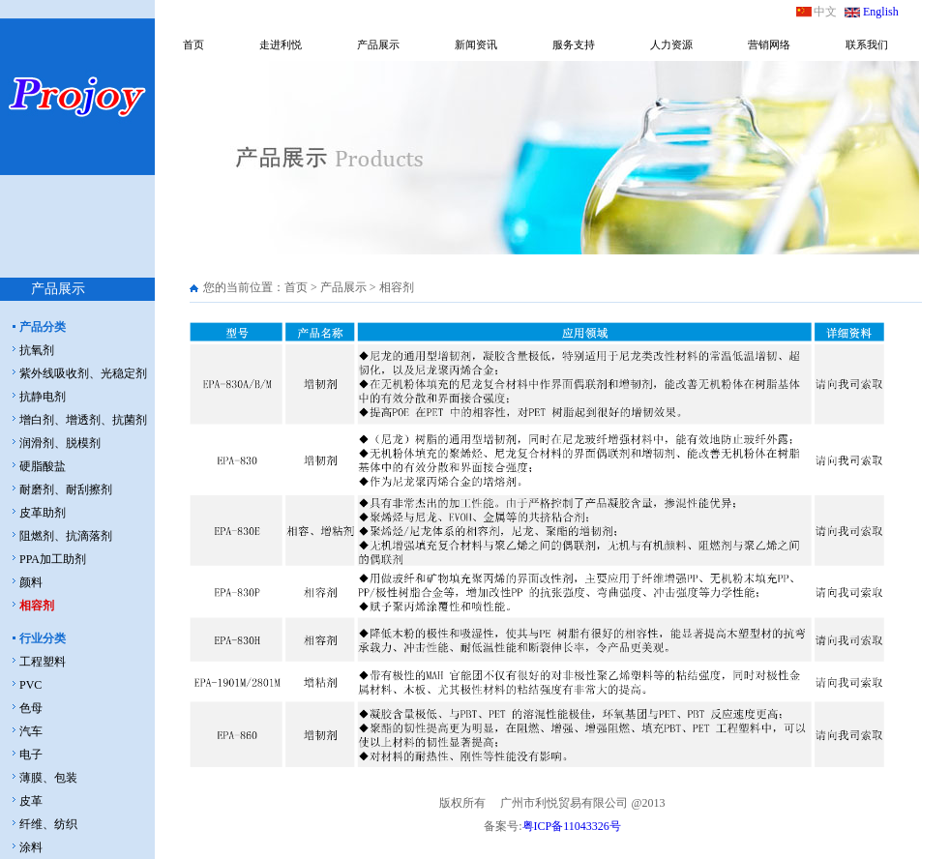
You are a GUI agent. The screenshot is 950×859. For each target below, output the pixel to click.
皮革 (31, 801)
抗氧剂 (36, 350)
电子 (31, 754)
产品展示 (378, 44)
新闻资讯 (476, 44)
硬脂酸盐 (42, 466)
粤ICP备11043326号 (571, 826)
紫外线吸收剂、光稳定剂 (83, 373)
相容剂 (36, 605)
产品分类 (42, 327)
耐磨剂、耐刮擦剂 (65, 489)
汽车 (31, 731)
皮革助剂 (42, 512)
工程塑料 (42, 661)
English (881, 11)
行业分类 (42, 638)
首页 (193, 44)
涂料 (31, 847)
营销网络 (769, 44)
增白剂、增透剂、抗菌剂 (83, 420)
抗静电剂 (42, 396)
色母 (31, 708)
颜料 (31, 582)
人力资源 (671, 44)
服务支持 (573, 44)
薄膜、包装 (48, 778)
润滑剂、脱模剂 (60, 443)
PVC (30, 685)
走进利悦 (280, 44)
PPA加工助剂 (52, 559)
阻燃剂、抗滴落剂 (65, 536)
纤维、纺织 (48, 824)
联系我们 (867, 44)
